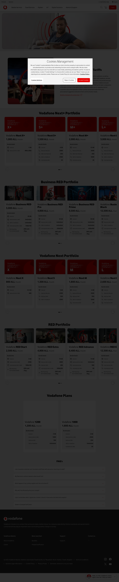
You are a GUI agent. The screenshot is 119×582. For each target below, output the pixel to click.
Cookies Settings (36, 80)
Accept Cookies (84, 80)
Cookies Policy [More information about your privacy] (84, 74)
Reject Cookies (69, 80)
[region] (60, 71)
